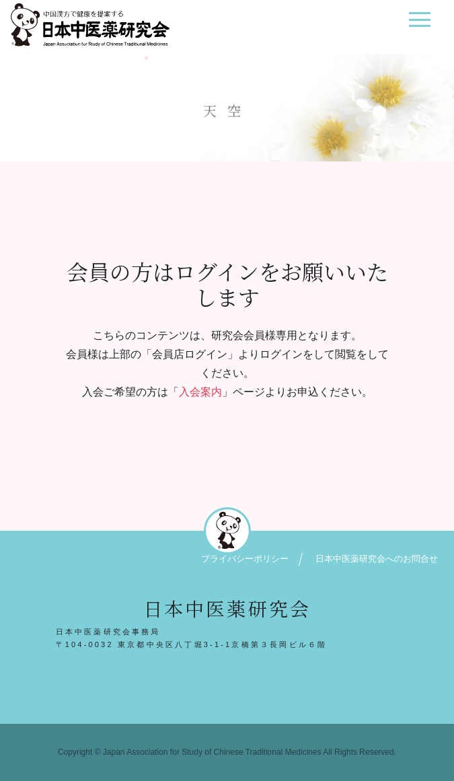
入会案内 (200, 392)
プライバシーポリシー (245, 559)
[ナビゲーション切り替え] (419, 24)
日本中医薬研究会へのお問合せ (376, 559)
